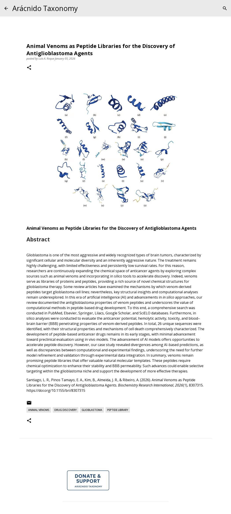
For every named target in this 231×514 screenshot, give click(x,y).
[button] (29, 68)
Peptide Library (117, 410)
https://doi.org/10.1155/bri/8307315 (55, 390)
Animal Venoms (38, 410)
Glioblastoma (92, 410)
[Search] (224, 8)
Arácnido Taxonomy (45, 8)
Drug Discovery (65, 410)
